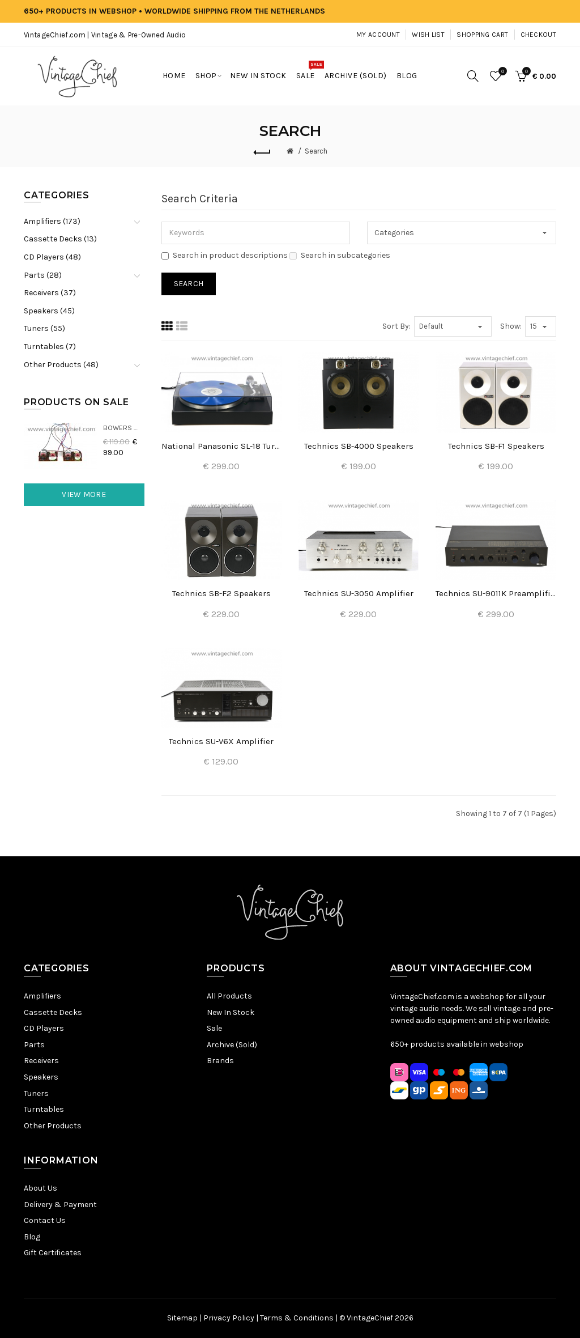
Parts (34, 1045)
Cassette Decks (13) (60, 239)
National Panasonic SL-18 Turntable (221, 446)
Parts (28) (43, 275)
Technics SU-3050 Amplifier (358, 593)
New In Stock (230, 1012)
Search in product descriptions (224, 255)
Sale (214, 1028)
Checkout (538, 35)
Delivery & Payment (60, 1204)
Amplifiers (42, 996)
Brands (220, 1060)
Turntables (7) (50, 346)
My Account (378, 35)
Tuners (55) (44, 328)
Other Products (53, 1126)
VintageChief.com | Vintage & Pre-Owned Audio (105, 35)
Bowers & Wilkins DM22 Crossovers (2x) (123, 427)
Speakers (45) (49, 311)
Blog (32, 1237)
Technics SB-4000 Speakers (358, 446)
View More (84, 494)
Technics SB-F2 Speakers (221, 593)
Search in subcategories (339, 255)
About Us (40, 1188)
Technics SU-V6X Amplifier (221, 741)
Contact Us (45, 1220)
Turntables (44, 1109)
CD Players (44, 1028)
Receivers (41, 1060)
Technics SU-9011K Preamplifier (496, 593)
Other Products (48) (61, 364)
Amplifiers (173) (52, 221)
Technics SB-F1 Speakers (496, 446)
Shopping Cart (482, 35)
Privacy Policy (228, 1318)
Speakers (41, 1077)
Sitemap (182, 1318)
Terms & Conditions (297, 1318)
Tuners (36, 1093)
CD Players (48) (52, 257)
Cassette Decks (53, 1012)
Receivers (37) (50, 293)
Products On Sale (76, 402)
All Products (229, 996)
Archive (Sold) (232, 1045)
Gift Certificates (53, 1253)
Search (316, 151)
